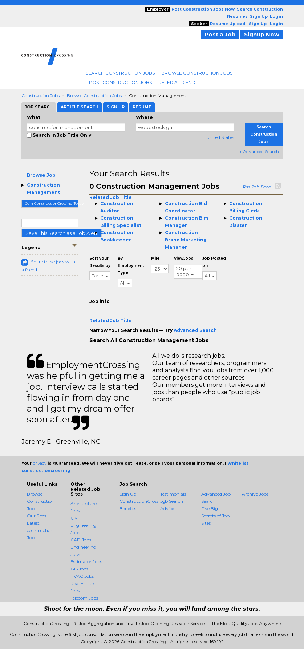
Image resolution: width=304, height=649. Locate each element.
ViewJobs (183, 258)
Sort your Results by (99, 262)
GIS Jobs (79, 569)
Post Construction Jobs (120, 82)
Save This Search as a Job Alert (61, 233)
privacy (39, 463)
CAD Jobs (80, 539)
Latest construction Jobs (40, 530)
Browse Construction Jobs (196, 73)
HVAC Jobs (82, 576)
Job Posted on (214, 262)
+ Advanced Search (259, 151)
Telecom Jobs (84, 598)
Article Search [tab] (79, 106)
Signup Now (261, 34)
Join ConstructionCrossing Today (52, 203)
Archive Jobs (255, 494)
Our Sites (36, 515)
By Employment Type (131, 265)
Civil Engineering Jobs (83, 525)
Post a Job (220, 34)
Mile (155, 258)
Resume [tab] (142, 106)
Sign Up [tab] (115, 106)
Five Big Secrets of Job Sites (215, 516)
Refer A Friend (176, 82)
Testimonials (173, 494)
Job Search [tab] (39, 106)
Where (144, 117)
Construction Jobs (40, 95)
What (33, 117)
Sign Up (127, 494)
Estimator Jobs (86, 561)
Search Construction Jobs (120, 73)
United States (220, 137)
